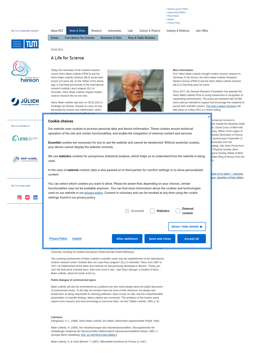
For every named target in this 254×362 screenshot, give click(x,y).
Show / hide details (185, 226)
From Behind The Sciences (79, 38)
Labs (130, 30)
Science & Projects (149, 30)
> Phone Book (172, 16)
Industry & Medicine (178, 30)
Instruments (114, 30)
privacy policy (94, 193)
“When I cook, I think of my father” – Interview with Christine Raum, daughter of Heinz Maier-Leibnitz (219, 177)
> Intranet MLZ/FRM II (176, 12)
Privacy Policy (58, 238)
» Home (135, 23)
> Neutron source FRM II (177, 9)
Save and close (160, 238)
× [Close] (208, 116)
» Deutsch (156, 23)
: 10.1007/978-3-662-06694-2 (99, 335)
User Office (202, 30)
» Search (145, 23)
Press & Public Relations (141, 38)
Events (55, 38)
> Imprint (170, 19)
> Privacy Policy (173, 23)
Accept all (192, 238)
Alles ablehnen (127, 238)
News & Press (77, 30)
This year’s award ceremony (221, 106)
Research (96, 30)
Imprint (77, 238)
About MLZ (57, 30)
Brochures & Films (111, 38)
